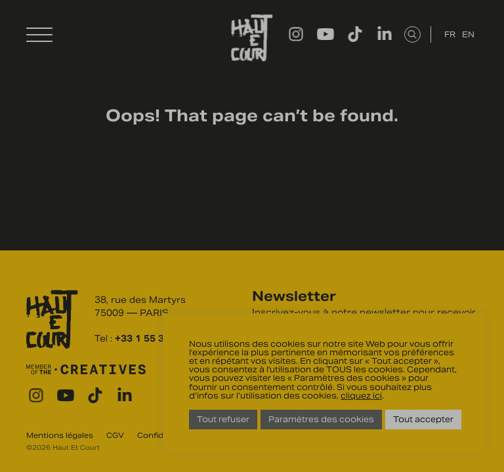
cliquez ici (361, 396)
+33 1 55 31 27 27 (157, 338)
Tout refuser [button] (223, 419)
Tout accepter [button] (423, 419)
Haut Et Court (252, 38)
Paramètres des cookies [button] (321, 419)
